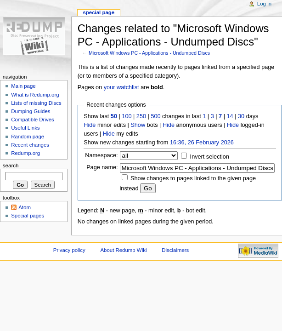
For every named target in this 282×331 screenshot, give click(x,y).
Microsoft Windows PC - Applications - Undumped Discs (149, 53)
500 (155, 116)
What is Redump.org (35, 94)
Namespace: (101, 155)
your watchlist (121, 87)
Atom (24, 207)
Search (11, 165)
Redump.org (25, 153)
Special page (98, 12)
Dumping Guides (30, 111)
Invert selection (209, 157)
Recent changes (30, 145)
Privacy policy (69, 250)
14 (230, 116)
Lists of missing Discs (36, 103)
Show (137, 125)
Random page (27, 136)
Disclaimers (175, 250)
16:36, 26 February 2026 (202, 142)
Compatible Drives (32, 119)
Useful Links (25, 128)
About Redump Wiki (124, 250)
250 (141, 116)
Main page (23, 86)
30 (241, 116)
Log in (264, 3)
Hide (90, 125)
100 (126, 116)
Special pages (27, 215)
